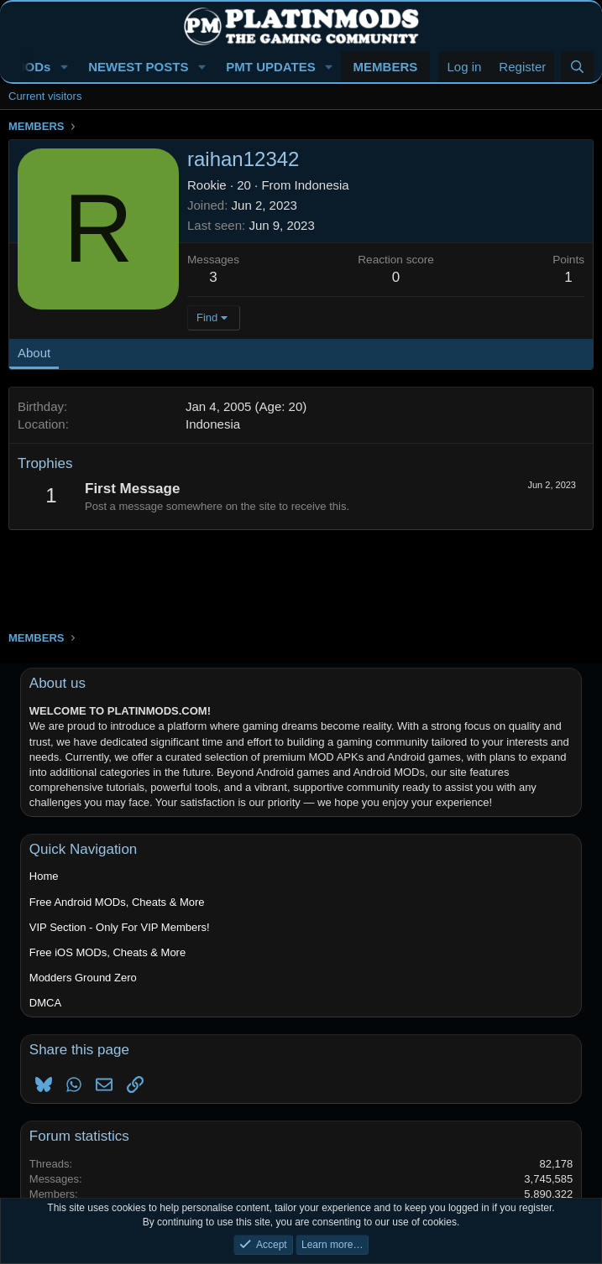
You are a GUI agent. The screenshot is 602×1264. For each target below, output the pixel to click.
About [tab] (34, 353)
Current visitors (44, 96)
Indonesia (322, 185)
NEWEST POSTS (138, 67)
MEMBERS (385, 67)
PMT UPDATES (270, 67)
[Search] (577, 66)
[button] (64, 66)
